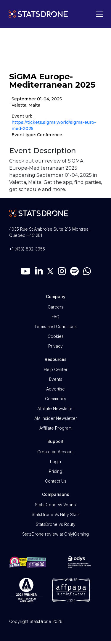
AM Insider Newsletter (55, 418)
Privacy (55, 345)
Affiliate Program (55, 427)
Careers (55, 306)
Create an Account (55, 451)
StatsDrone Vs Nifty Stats (56, 514)
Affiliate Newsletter (55, 408)
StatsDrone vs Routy (55, 524)
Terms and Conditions (55, 326)
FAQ (55, 316)
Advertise (55, 388)
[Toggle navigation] (98, 14)
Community (55, 398)
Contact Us (55, 480)
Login (55, 461)
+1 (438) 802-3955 (27, 248)
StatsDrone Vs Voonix (55, 504)
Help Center (55, 369)
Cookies (56, 336)
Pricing (55, 471)
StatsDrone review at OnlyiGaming (55, 533)
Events (55, 379)
